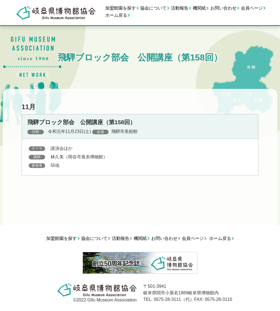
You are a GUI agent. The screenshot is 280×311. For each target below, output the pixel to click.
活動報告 (179, 8)
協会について (153, 8)
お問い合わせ (223, 8)
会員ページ (252, 8)
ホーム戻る (116, 15)
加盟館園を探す (120, 8)
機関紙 (199, 8)
